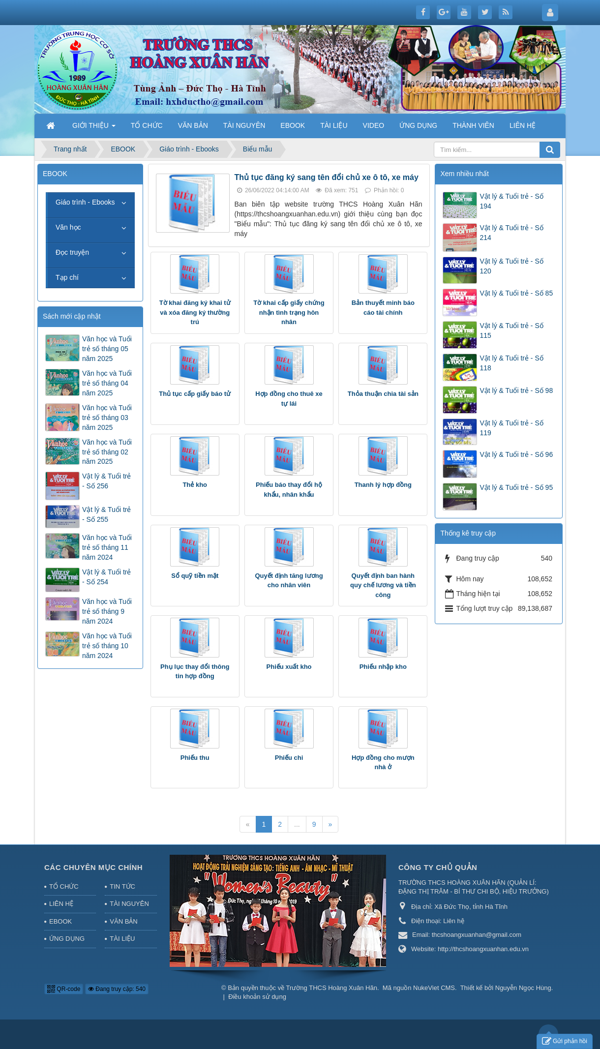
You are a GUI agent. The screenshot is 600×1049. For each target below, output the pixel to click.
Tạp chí (67, 277)
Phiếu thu (195, 757)
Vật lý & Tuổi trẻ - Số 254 (106, 577)
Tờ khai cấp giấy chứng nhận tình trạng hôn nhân (288, 312)
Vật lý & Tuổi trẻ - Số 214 (511, 232)
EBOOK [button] (292, 125)
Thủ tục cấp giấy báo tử (195, 393)
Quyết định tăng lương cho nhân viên (289, 580)
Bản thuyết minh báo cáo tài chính (383, 307)
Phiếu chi (289, 757)
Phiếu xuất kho (289, 666)
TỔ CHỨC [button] (147, 125)
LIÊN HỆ (61, 903)
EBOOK (60, 921)
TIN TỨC (122, 886)
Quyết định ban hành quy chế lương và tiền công (383, 585)
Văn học (68, 227)
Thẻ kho (194, 484)
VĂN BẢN (123, 921)
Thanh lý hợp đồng (383, 484)
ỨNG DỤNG (67, 938)
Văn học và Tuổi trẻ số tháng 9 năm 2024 (107, 611)
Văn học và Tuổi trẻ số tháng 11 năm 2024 (107, 547)
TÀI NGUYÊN (129, 903)
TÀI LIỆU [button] (333, 125)
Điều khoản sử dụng (257, 996)
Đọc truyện (72, 252)
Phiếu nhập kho (383, 666)
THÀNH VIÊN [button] (473, 125)
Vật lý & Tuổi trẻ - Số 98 (516, 390)
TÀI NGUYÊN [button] (244, 125)
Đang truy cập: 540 (117, 989)
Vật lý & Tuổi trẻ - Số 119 (511, 428)
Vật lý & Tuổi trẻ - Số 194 (511, 201)
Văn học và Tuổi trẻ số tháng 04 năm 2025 (107, 383)
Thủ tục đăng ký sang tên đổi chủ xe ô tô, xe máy (327, 177)
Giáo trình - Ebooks (85, 202)
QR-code (63, 989)
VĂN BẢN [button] (193, 125)
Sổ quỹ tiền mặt (194, 575)
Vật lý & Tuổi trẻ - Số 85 (516, 293)
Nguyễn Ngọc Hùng (523, 987)
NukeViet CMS (434, 987)
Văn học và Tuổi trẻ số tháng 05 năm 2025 (107, 348)
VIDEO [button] (374, 125)
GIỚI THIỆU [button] (94, 128)
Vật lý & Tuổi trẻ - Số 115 (511, 330)
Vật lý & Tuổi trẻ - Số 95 (516, 487)
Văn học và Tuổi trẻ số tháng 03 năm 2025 (107, 417)
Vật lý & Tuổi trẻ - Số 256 (106, 481)
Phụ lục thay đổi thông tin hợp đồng (194, 671)
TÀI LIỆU (122, 938)
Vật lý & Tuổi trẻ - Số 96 (516, 454)
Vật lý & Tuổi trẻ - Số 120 (511, 266)
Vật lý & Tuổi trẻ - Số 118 (511, 363)
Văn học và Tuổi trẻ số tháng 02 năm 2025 (107, 452)
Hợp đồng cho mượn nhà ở (383, 762)
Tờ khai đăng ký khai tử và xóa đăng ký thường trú (195, 312)
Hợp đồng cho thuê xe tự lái (289, 398)
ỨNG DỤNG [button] (418, 125)
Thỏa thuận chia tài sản (383, 393)
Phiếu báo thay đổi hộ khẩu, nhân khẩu (289, 489)
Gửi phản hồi (564, 1041)
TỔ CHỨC (64, 886)
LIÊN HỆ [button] (523, 125)
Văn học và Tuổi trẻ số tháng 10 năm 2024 (107, 645)
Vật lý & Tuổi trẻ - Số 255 (106, 514)
